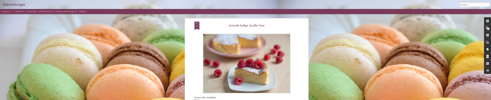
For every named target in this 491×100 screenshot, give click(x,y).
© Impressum (31, 11)
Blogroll (82, 11)
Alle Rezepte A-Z (46, 11)
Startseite (19, 11)
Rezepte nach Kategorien (66, 11)
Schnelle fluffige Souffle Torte (247, 25)
